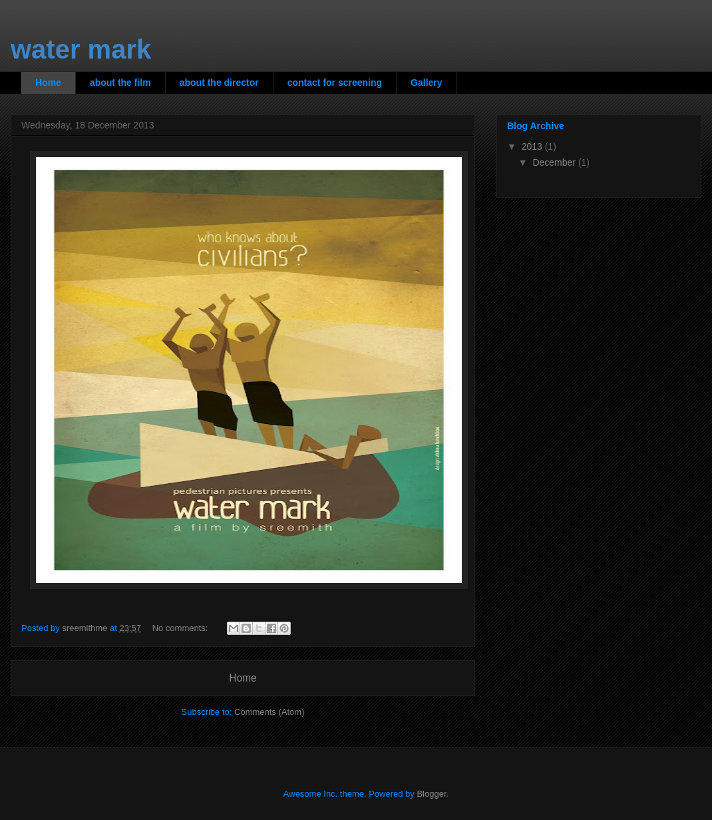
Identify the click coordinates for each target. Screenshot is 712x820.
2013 (533, 146)
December (555, 162)
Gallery (426, 82)
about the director (219, 82)
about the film (120, 82)
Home (48, 82)
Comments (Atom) (269, 712)
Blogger (431, 794)
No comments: (181, 628)
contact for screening (334, 82)
